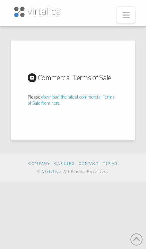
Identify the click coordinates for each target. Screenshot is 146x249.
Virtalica (51, 171)
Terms (110, 163)
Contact (89, 163)
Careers (64, 163)
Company (39, 163)
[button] (126, 15)
